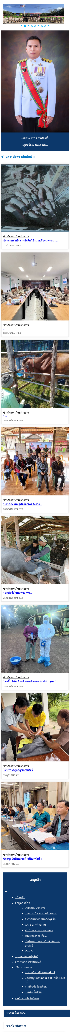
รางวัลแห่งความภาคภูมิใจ (40, 919)
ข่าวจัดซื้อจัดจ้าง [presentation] (15, 1013)
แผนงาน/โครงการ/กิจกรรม (41, 913)
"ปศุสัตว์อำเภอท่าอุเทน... (17, 592)
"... (5, 416)
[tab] (37, 1013)
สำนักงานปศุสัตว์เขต (27, 998)
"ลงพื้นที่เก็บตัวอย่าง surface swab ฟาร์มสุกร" (29, 681)
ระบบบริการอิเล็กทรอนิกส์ (40, 972)
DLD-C (29, 950)
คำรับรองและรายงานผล (39, 930)
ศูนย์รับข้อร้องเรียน (36, 986)
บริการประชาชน (24, 967)
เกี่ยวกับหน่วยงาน (35, 907)
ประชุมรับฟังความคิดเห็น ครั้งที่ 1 (22, 858)
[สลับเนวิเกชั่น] (6, 891)
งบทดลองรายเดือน (36, 935)
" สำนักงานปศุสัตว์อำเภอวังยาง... (22, 504)
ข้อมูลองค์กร (22, 903)
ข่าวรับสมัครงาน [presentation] (16, 1025)
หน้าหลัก (20, 897)
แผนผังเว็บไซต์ (33, 992)
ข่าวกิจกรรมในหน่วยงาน (16, 236)
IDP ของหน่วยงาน (35, 924)
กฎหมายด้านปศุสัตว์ (26, 956)
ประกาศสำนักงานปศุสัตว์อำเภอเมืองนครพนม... (30, 240)
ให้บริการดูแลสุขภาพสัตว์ (18, 770)
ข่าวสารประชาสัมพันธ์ (28, 961)
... (4, 328)
